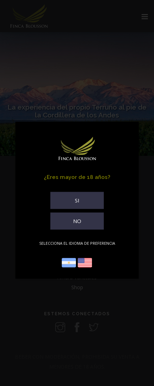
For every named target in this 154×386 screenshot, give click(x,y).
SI (77, 200)
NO (77, 220)
